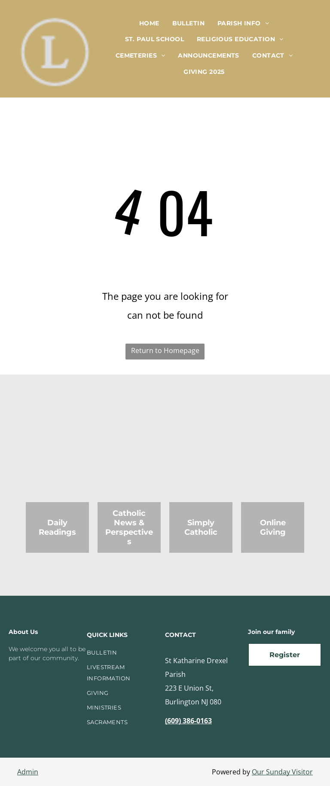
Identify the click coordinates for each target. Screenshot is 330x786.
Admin (27, 772)
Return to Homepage (165, 350)
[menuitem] (149, 23)
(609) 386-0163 (188, 720)
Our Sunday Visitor (282, 772)
